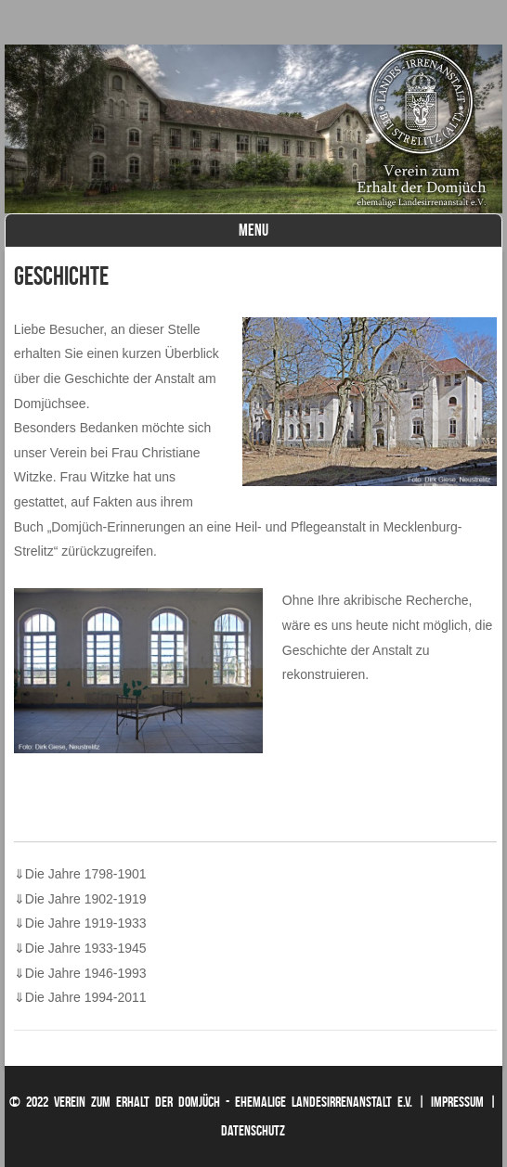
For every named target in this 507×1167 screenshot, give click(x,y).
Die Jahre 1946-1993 (80, 973)
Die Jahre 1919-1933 (80, 923)
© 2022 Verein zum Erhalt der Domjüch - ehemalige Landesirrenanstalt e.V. (210, 1101)
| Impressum (451, 1101)
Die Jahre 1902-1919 (80, 898)
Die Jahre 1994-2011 (80, 997)
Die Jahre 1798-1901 (80, 873)
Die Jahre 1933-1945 (80, 948)
